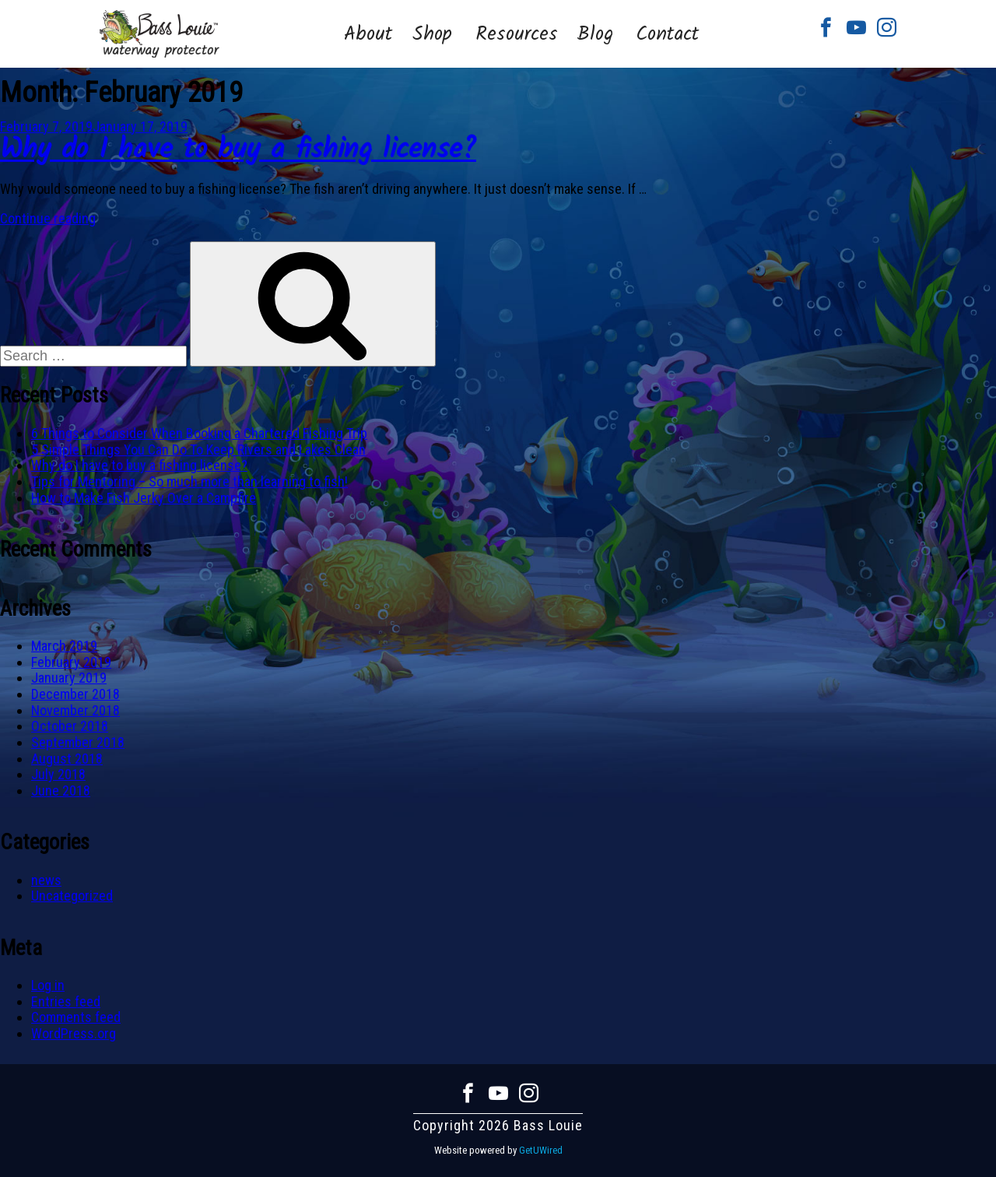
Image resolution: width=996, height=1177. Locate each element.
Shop (432, 34)
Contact (667, 34)
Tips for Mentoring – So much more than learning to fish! (189, 481)
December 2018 (75, 694)
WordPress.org (73, 1033)
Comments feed (76, 1017)
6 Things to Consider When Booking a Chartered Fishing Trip (199, 433)
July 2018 (58, 774)
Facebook (826, 27)
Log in (48, 985)
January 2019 (69, 677)
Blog (595, 34)
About (368, 34)
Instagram (886, 27)
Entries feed (65, 1001)
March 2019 (64, 646)
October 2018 (69, 726)
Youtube (856, 27)
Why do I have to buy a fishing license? (238, 150)
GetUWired (541, 1150)
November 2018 (75, 710)
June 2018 (60, 790)
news (46, 880)
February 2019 (71, 662)
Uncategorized (72, 895)
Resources (516, 34)
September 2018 (77, 742)
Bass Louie (159, 34)
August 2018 (67, 758)
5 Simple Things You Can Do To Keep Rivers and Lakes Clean (198, 449)
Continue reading (48, 218)
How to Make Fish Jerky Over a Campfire (143, 498)
